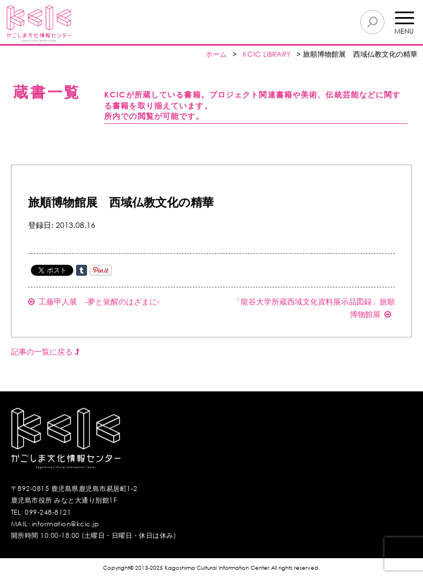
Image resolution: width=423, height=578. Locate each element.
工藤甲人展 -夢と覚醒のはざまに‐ (94, 301)
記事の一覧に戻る (45, 351)
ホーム (216, 54)
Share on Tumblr (81, 270)
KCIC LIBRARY (267, 54)
